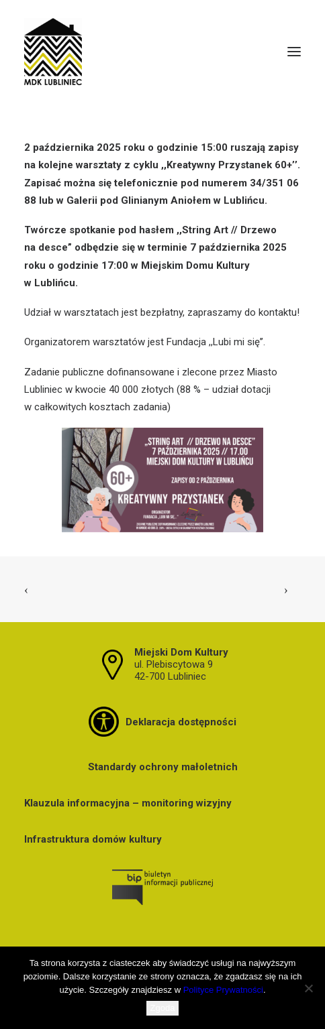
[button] (294, 51)
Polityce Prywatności (223, 990)
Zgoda (162, 1008)
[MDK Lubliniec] (162, 51)
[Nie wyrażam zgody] (308, 988)
